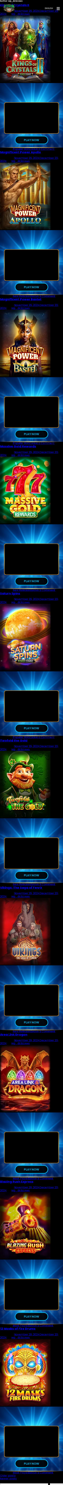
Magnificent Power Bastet (20, 300)
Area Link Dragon (13, 1038)
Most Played (21, 1182)
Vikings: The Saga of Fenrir (21, 890)
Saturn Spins (10, 595)
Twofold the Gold (13, 743)
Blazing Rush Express (16, 1186)
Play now (32, 140)
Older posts (7, 1480)
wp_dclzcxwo (20, 161)
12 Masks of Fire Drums (17, 1333)
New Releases (22, 297)
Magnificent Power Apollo (20, 153)
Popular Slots (21, 149)
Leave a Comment (42, 149)
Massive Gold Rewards (18, 448)
